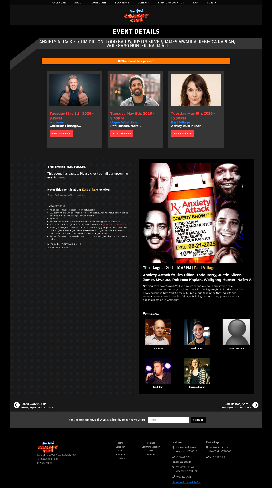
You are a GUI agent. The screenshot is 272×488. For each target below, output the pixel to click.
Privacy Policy (44, 462)
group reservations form (115, 224)
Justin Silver (197, 348)
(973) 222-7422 (183, 476)
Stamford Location (171, 2)
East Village (90, 189)
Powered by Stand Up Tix (186, 482)
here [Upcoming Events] (61, 177)
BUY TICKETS (61, 133)
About (78, 2)
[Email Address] (168, 420)
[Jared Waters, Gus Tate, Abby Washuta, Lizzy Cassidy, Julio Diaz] (34, 405)
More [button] (211, 2)
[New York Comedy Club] (136, 15)
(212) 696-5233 (183, 457)
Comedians (99, 2)
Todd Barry (157, 348)
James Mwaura (236, 348)
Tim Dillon (158, 387)
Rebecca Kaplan (197, 387)
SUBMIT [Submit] (198, 420)
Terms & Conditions (47, 458)
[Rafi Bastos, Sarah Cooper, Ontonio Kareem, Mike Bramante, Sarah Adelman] (239, 405)
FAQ (195, 2)
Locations (122, 2)
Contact (143, 2)
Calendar (59, 2)
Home (120, 443)
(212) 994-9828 (217, 457)
